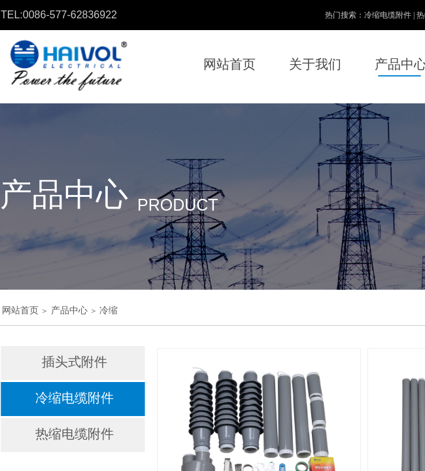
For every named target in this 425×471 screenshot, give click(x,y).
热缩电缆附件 (74, 434)
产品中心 (69, 310)
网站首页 (20, 310)
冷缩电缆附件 (74, 398)
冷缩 (108, 310)
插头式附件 (74, 362)
